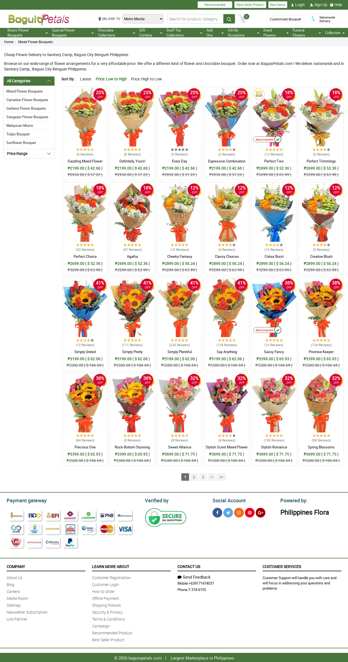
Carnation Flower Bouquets (27, 99)
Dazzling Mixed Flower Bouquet (85, 164)
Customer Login (105, 583)
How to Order (103, 590)
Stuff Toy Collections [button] (184, 33)
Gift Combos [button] (151, 33)
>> (221, 477)
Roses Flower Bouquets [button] (27, 33)
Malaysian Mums (19, 125)
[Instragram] (239, 512)
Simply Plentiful (180, 351)
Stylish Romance (274, 447)
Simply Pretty (132, 351)
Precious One (85, 447)
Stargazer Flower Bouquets (27, 116)
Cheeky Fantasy (179, 256)
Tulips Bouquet (18, 134)
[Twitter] (228, 512)
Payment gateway (24, 500)
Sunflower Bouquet (21, 142)
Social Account (228, 500)
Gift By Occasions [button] (243, 33)
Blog (10, 583)
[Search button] (229, 18)
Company (16, 565)
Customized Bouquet (285, 19)
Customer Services (282, 565)
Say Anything (227, 351)
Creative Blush (321, 256)
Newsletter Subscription (27, 611)
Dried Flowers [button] (276, 33)
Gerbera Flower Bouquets (26, 108)
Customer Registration (111, 576)
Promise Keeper (321, 351)
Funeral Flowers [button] (307, 33)
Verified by (156, 500)
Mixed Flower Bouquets (35, 42)
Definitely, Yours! (132, 161)
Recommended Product (112, 632)
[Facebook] (217, 512)
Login (298, 5)
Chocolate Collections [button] (116, 33)
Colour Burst (274, 256)
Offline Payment (105, 597)
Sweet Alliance (179, 447)
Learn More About (110, 565)
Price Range (17, 153)
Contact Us (188, 565)
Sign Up (318, 5)
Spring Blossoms (321, 447)
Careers (13, 590)
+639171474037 (201, 582)
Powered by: (292, 500)
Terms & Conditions (108, 618)
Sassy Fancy (274, 351)
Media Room (17, 597)
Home (8, 42)
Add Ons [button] (214, 33)
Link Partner (17, 618)
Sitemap (14, 604)
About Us (14, 576)
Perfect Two (274, 161)
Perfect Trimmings (321, 161)
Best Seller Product (250, 4)
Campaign (101, 625)
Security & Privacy (107, 611)
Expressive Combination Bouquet (226, 164)
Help (336, 5)
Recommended (215, 4)
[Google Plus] (260, 512)
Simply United (85, 351)
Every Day (179, 161)
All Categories (18, 80)
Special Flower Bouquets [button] (73, 33)
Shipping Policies (106, 604)
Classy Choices (227, 256)
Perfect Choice (85, 256)
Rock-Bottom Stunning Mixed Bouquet (132, 450)
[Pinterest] (250, 512)
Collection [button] (335, 32)
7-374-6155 (197, 588)
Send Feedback (194, 576)
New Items (277, 4)
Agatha (132, 256)
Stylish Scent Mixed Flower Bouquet (227, 450)
